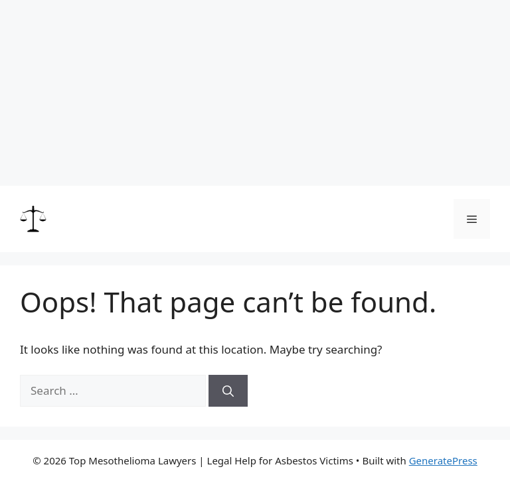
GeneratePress (443, 460)
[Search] (228, 391)
